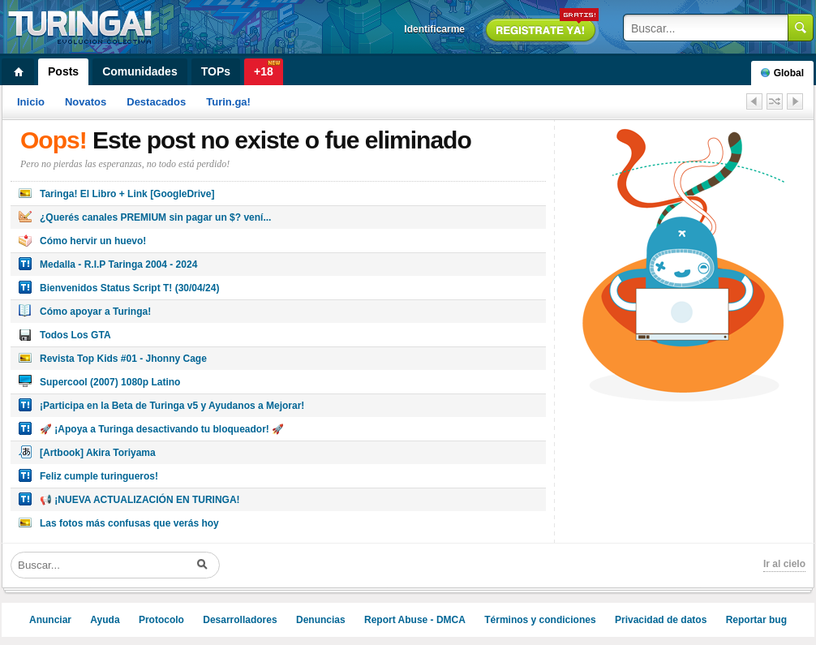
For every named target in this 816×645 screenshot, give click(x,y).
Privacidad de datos (660, 620)
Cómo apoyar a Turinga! (95, 311)
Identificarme (434, 29)
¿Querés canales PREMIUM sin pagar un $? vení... (155, 217)
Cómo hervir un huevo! (93, 241)
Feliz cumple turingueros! (99, 476)
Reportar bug (756, 620)
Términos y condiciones (539, 620)
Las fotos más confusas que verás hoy (129, 523)
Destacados (156, 102)
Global (782, 73)
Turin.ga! (228, 102)
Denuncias (321, 620)
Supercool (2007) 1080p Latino (110, 382)
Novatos (85, 102)
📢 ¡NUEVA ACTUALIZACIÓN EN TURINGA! (140, 499)
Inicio (31, 102)
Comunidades (140, 71)
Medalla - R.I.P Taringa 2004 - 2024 (118, 264)
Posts (63, 71)
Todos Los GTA (75, 335)
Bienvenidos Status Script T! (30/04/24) (129, 288)
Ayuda (104, 620)
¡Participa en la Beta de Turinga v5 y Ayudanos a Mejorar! (172, 405)
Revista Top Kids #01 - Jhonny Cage (123, 358)
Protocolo (161, 620)
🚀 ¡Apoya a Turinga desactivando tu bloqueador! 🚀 (162, 429)
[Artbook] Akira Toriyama (98, 452)
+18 (263, 71)
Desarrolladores (240, 620)
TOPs (215, 71)
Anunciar (50, 620)
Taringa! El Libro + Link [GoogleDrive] (127, 194)
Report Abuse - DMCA (415, 620)
